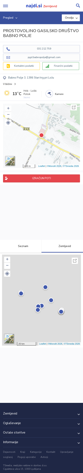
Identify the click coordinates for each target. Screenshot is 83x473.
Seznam (20, 246)
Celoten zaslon (74, 107)
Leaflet (41, 166)
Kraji (22, 452)
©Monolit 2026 (54, 166)
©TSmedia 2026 (71, 166)
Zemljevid (62, 246)
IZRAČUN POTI (41, 178)
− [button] (8, 115)
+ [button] (8, 109)
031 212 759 (44, 48)
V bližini (7, 84)
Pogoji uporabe (27, 457)
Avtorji (44, 457)
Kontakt (50, 452)
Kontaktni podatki (24, 65)
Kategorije (36, 452)
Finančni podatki (63, 65)
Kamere (59, 94)
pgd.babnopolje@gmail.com (44, 57)
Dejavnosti (9, 452)
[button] (8, 123)
